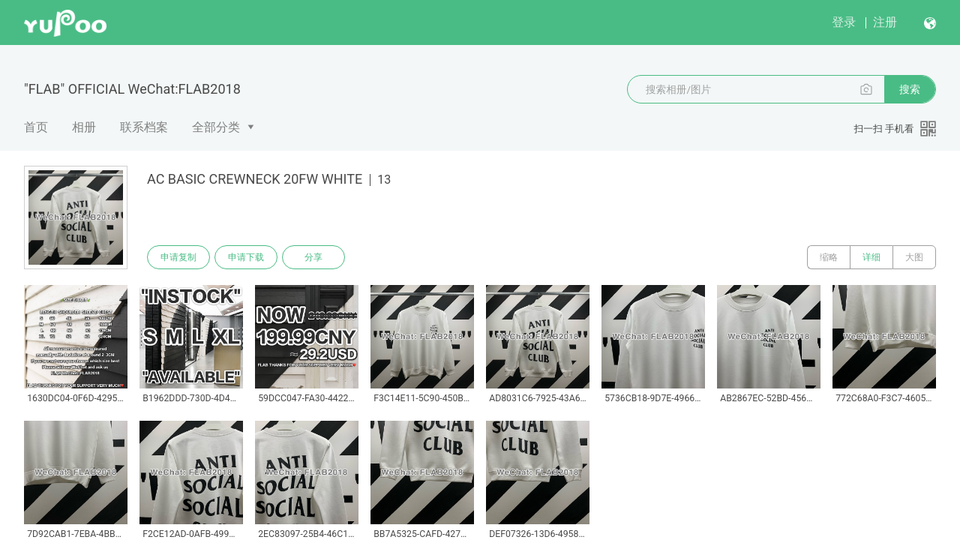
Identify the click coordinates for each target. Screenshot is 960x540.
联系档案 (144, 127)
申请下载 (246, 257)
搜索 (909, 89)
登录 (844, 22)
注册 (885, 22)
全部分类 (216, 127)
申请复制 (178, 257)
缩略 (829, 257)
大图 (914, 257)
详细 (871, 257)
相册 (84, 127)
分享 (313, 257)
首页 (36, 127)
